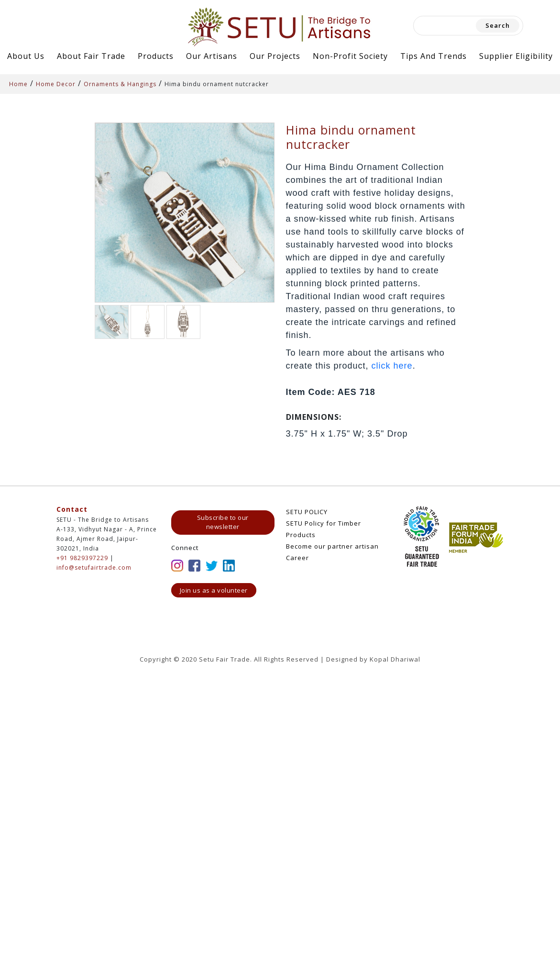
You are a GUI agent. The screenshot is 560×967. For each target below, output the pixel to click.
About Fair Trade (91, 56)
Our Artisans (211, 56)
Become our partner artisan (332, 546)
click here (392, 366)
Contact (72, 509)
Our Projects (275, 56)
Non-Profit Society (350, 56)
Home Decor (56, 84)
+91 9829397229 (82, 558)
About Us (25, 56)
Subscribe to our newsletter (223, 522)
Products (156, 56)
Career (297, 557)
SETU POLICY (307, 511)
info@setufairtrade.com (94, 567)
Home (18, 84)
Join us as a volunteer (214, 590)
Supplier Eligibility (516, 56)
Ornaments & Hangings (120, 84)
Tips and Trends (433, 56)
